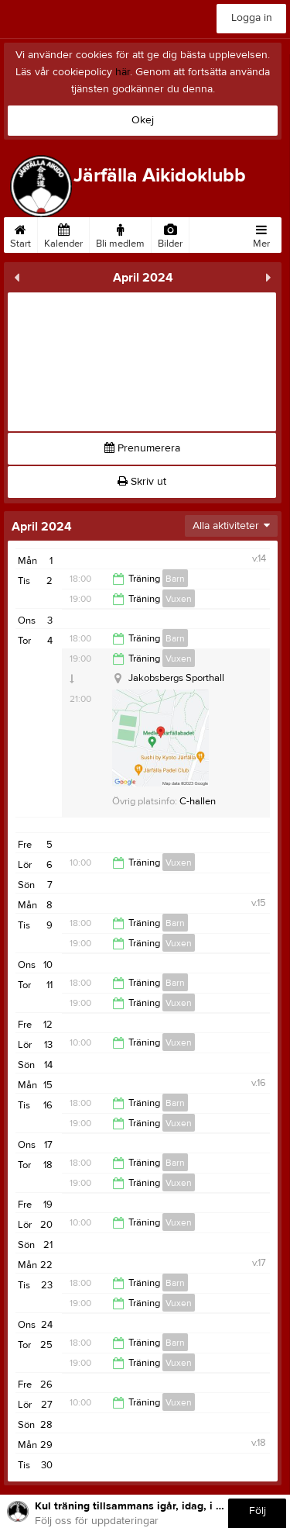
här (122, 72)
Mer (261, 233)
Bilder (170, 233)
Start (20, 233)
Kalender (63, 233)
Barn (175, 578)
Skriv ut (142, 482)
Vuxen (178, 599)
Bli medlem (120, 233)
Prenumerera (142, 448)
